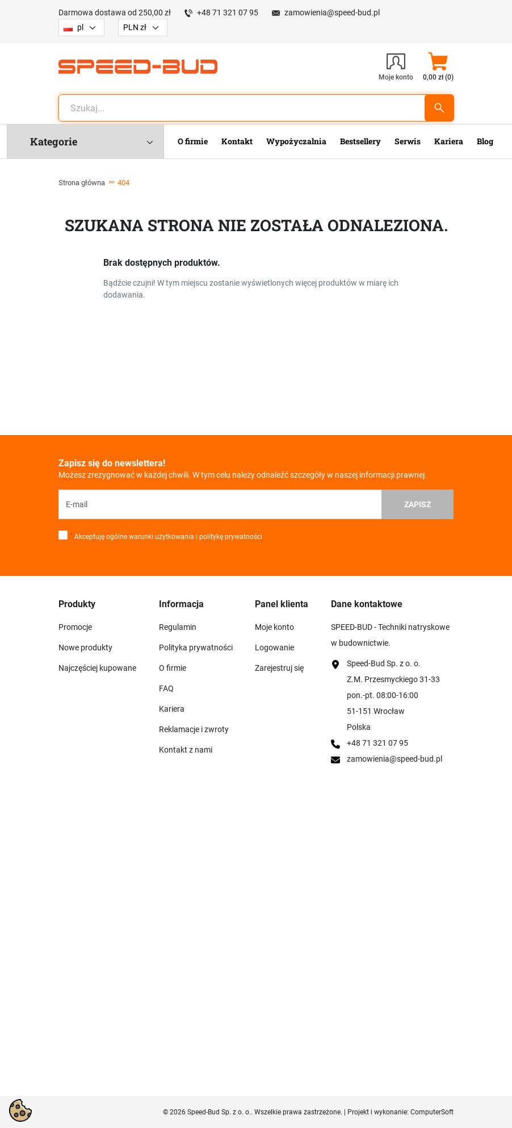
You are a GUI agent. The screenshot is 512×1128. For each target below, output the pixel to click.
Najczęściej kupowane (97, 667)
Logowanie (274, 647)
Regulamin (177, 627)
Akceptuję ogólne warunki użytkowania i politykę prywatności (166, 536)
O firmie (172, 667)
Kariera (171, 708)
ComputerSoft (432, 1112)
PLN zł (134, 27)
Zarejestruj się (279, 667)
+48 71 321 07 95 (227, 12)
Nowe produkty (85, 647)
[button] (438, 66)
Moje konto (274, 627)
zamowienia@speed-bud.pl (332, 12)
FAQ (166, 688)
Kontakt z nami (185, 749)
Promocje (75, 627)
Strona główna (81, 182)
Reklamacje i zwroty (194, 729)
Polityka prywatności (196, 647)
